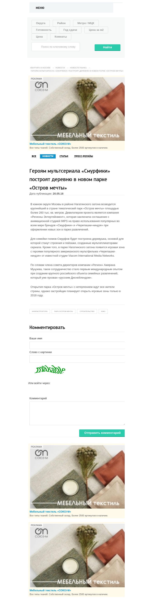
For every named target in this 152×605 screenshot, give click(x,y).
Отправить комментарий (102, 432)
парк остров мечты (63, 311)
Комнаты (61, 36)
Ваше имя (35, 338)
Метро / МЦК (85, 23)
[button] (31, 389)
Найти (107, 47)
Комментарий (38, 398)
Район (61, 23)
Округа (40, 23)
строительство (87, 311)
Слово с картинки (40, 352)
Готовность (44, 29)
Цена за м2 (96, 29)
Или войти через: (39, 383)
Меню (40, 8)
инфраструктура (39, 311)
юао (103, 311)
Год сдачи (70, 29)
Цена (39, 36)
